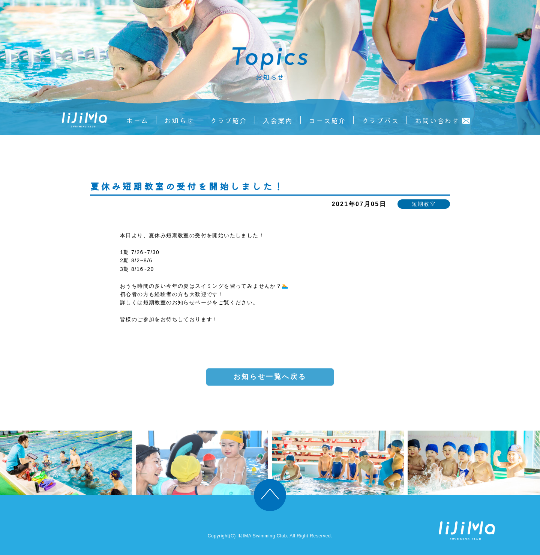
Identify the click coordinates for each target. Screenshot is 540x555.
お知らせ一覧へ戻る (270, 376)
